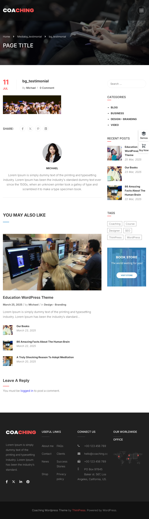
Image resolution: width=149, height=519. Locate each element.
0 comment (47, 87)
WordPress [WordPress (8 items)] (133, 237)
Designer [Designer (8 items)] (114, 230)
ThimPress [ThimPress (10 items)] (115, 237)
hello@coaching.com (95, 453)
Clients (61, 453)
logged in (27, 391)
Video (115, 124)
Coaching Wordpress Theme (50, 510)
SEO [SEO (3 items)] (127, 230)
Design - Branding (55, 304)
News (45, 461)
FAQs (60, 446)
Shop (45, 474)
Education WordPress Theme (28, 297)
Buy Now (144, 150)
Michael (31, 87)
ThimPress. (79, 510)
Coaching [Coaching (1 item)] (114, 223)
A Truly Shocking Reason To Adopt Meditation (45, 357)
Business (117, 113)
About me (48, 446)
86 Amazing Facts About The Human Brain (43, 341)
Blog (114, 107)
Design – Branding (124, 119)
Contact (46, 453)
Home (6, 36)
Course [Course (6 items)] (130, 223)
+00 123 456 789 (95, 446)
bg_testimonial (33, 36)
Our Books (22, 326)
